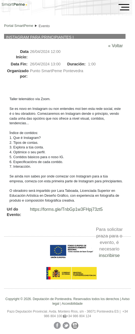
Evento (44, 26)
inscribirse (109, 255)
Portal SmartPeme (18, 26)
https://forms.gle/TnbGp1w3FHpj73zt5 (66, 209)
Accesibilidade (72, 304)
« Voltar (115, 45)
